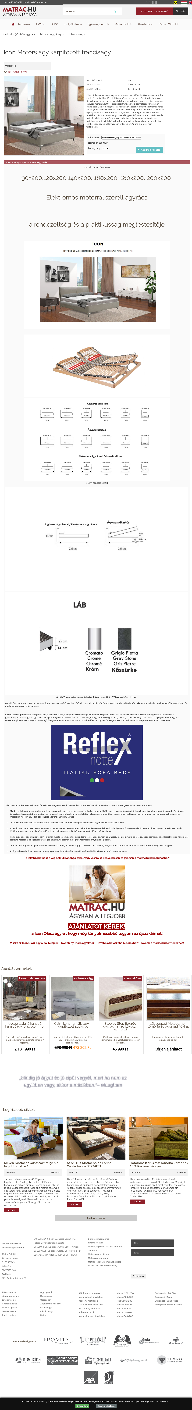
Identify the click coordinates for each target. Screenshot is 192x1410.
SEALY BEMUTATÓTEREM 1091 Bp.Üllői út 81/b (55, 1254)
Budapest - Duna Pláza (166, 1301)
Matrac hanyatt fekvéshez (91, 1316)
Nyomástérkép (95, 1242)
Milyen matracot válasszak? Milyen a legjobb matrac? (31, 1164)
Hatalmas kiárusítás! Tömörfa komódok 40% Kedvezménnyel (159, 1164)
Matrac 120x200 (125, 1312)
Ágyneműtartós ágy (50, 1303)
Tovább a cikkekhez (96, 1218)
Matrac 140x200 (125, 1316)
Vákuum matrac (10, 1296)
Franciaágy (46, 1307)
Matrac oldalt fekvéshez (90, 1297)
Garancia (92, 1250)
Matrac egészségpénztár (24, 1341)
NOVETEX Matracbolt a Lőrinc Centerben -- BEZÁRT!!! (89, 1164)
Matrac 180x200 (125, 1304)
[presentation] (155, 1265)
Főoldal (7, 34)
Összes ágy (45, 1300)
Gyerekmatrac (9, 1303)
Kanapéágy (46, 1296)
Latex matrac (9, 1300)
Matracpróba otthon (98, 1254)
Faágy (43, 1315)
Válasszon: (93, 137)
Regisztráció (162, 11)
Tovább (11, 1210)
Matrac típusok (9, 1307)
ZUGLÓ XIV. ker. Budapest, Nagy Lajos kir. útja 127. (57, 1250)
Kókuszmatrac (9, 1292)
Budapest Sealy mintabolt (168, 1304)
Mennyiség (94, 148)
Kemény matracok (88, 1301)
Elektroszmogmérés (98, 1239)
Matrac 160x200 (125, 1297)
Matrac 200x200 (125, 1293)
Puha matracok (86, 1312)
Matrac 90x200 (124, 1308)
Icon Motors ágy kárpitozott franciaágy (59, 34)
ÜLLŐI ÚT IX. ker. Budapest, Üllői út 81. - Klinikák (56, 1246)
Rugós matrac (9, 1315)
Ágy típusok (46, 1292)
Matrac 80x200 (124, 1301)
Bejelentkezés (147, 11)
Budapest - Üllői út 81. (166, 1293)
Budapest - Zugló (163, 1297)
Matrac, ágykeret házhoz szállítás (105, 1246)
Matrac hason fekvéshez (90, 1304)
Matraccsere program (99, 1258)
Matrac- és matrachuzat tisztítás (104, 1261)
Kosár (180, 11)
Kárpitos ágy (46, 1311)
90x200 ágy (23, 34)
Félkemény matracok (89, 1308)
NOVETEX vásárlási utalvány (102, 1265)
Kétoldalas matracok (89, 1293)
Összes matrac (9, 1311)
